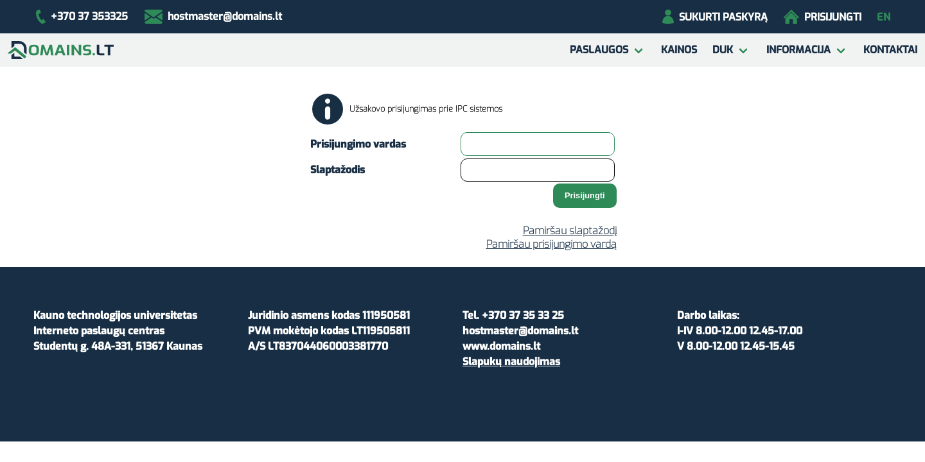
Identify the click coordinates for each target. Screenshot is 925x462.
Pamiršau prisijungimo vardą (551, 244)
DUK (722, 49)
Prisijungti (822, 17)
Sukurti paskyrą (714, 17)
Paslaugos (599, 49)
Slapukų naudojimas (511, 361)
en (883, 17)
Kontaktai (890, 49)
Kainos (679, 49)
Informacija (798, 49)
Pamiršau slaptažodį (570, 230)
